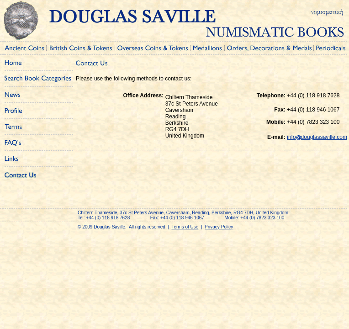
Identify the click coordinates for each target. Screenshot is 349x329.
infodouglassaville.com (317, 137)
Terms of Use (184, 226)
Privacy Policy (219, 226)
